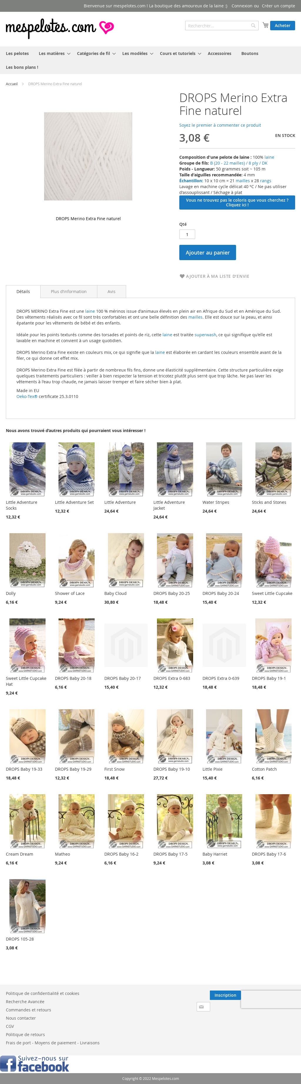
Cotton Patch (264, 769)
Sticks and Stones (269, 502)
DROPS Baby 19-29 (73, 769)
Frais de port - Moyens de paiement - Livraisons (53, 1042)
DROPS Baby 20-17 (122, 678)
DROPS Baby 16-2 (121, 854)
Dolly (11, 593)
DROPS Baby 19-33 (24, 769)
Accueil (12, 83)
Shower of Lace (70, 593)
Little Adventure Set (74, 502)
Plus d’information (69, 291)
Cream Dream (19, 854)
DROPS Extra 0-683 (171, 678)
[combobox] (222, 25)
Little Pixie (213, 769)
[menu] (150, 60)
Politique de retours (25, 1034)
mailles (242, 180)
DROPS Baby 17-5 (170, 854)
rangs (265, 180)
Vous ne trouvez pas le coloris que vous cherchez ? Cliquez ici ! (237, 202)
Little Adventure (120, 502)
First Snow (114, 769)
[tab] (23, 291)
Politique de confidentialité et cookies (42, 993)
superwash (205, 334)
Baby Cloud (115, 593)
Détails (23, 291)
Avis (112, 291)
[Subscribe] (225, 995)
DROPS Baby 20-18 (73, 678)
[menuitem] (17, 53)
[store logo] (60, 29)
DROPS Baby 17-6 (269, 854)
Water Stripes (216, 502)
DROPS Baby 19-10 (171, 769)
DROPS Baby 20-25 (171, 593)
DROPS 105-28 (20, 939)
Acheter (282, 25)
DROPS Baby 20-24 (221, 593)
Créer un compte (278, 6)
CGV (10, 1026)
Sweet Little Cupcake (272, 593)
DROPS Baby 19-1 (269, 678)
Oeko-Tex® (27, 396)
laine (268, 157)
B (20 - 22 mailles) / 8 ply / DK (238, 163)
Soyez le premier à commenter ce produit (220, 125)
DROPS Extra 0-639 (221, 678)
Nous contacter (21, 1018)
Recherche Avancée (25, 1001)
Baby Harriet (215, 854)
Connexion (242, 6)
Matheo (62, 854)
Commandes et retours (28, 1010)
